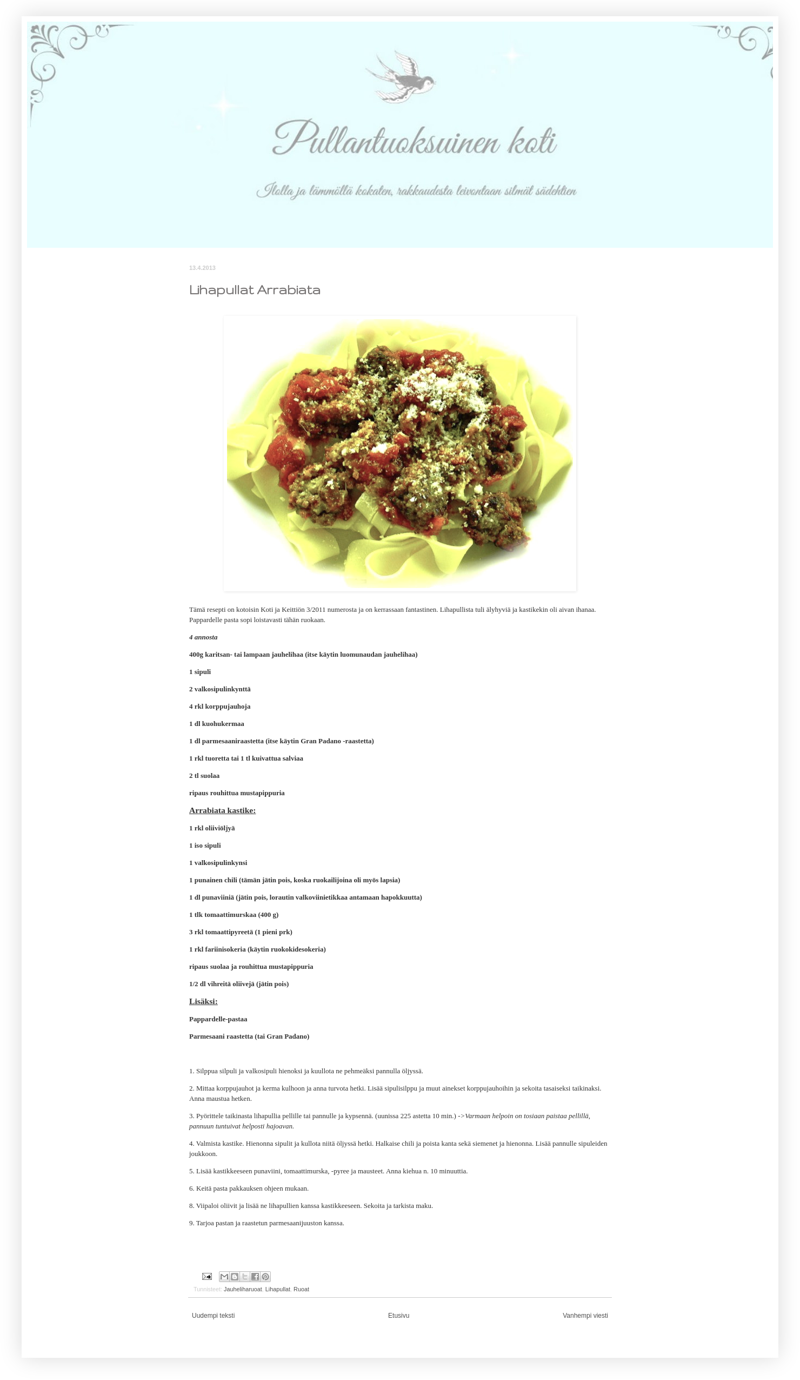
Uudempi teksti (213, 1315)
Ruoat (301, 1289)
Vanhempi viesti (585, 1315)
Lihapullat (277, 1289)
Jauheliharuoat (243, 1289)
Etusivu (398, 1315)
